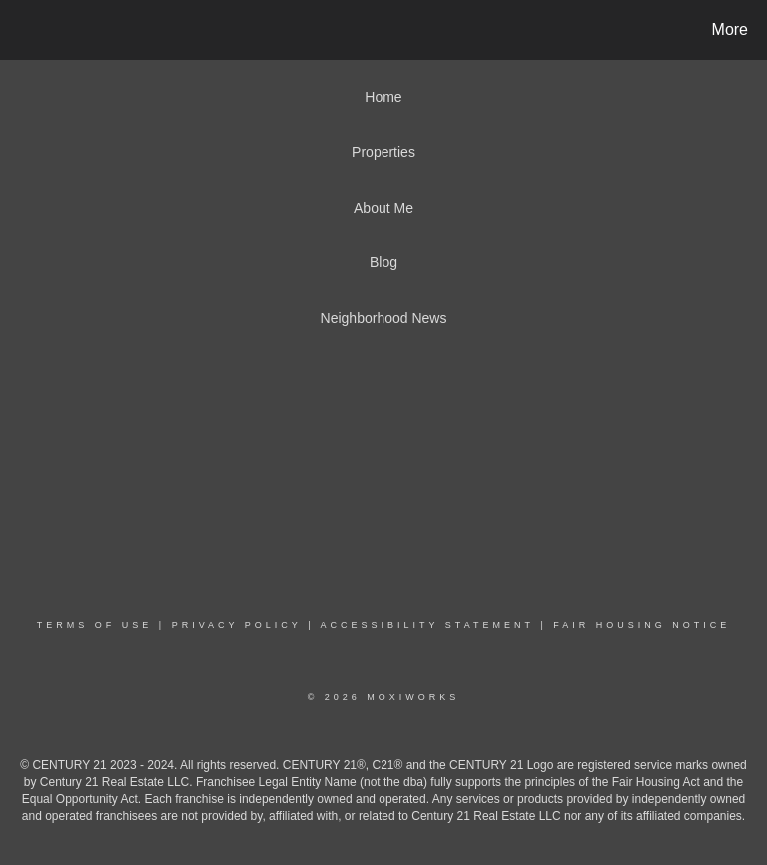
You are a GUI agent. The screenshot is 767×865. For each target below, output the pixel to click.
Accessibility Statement (427, 625)
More (730, 29)
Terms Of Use (95, 625)
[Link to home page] (19, 30)
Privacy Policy (237, 625)
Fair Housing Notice (641, 625)
